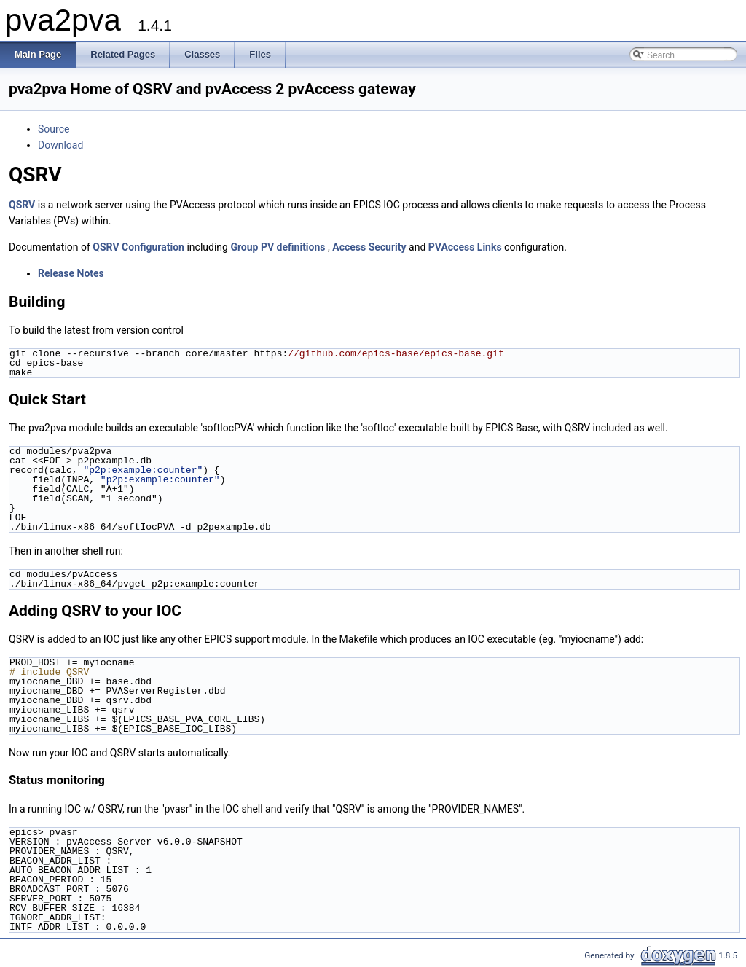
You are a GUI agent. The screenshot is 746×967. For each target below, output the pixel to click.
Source (53, 129)
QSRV (22, 205)
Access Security (369, 247)
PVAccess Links (465, 247)
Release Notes (71, 273)
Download (60, 145)
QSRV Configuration (138, 247)
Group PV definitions (277, 247)
